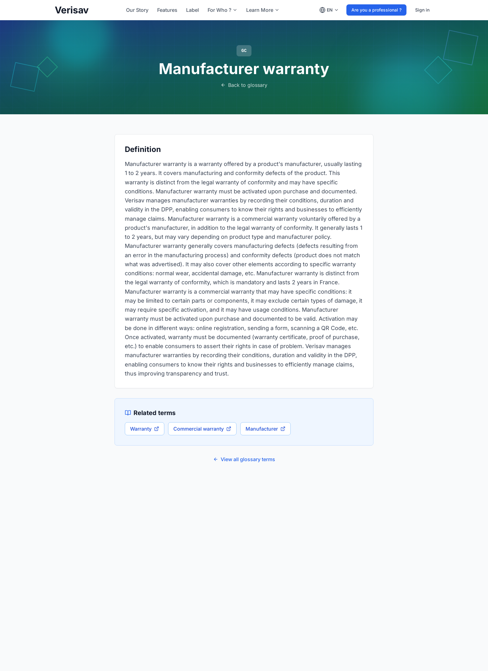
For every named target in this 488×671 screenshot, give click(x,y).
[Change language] (329, 10)
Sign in (422, 9)
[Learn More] (262, 10)
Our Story (137, 10)
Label (192, 10)
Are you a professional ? (376, 9)
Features (167, 10)
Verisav (72, 10)
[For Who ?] (222, 10)
